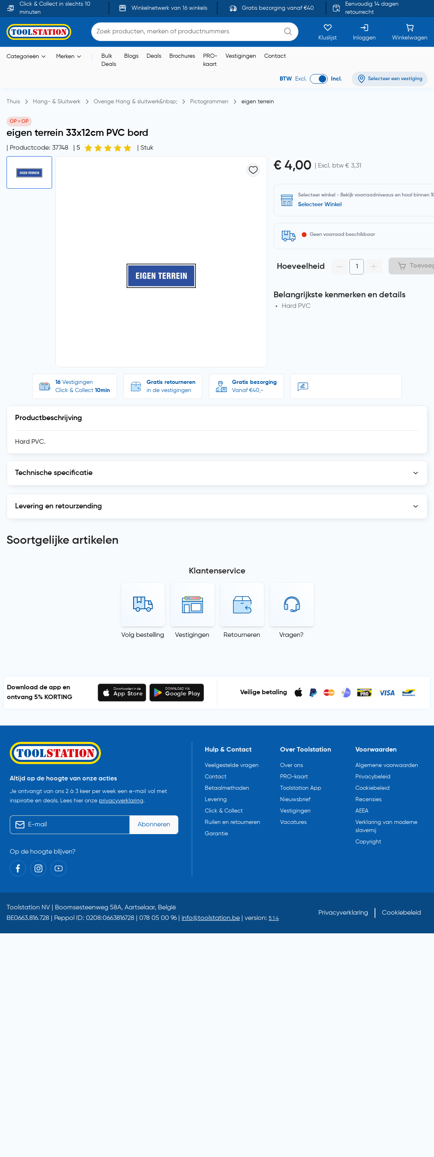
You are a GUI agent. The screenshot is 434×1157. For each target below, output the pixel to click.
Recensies (368, 799)
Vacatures (293, 822)
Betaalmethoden (227, 788)
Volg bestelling (142, 635)
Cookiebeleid (372, 788)
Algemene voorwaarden (386, 765)
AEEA (361, 811)
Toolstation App (300, 788)
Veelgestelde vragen (232, 765)
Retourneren (242, 635)
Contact (275, 56)
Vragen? (291, 635)
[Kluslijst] (327, 31)
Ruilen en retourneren (232, 822)
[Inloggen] (364, 31)
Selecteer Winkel (320, 204)
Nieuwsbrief (295, 799)
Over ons (291, 765)
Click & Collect (224, 811)
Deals (154, 56)
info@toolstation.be (211, 918)
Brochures (182, 56)
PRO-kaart (210, 60)
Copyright (368, 842)
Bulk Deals (108, 60)
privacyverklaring (121, 801)
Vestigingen (241, 56)
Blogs (131, 56)
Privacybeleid (372, 777)
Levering (216, 799)
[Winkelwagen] (409, 31)
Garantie (216, 834)
